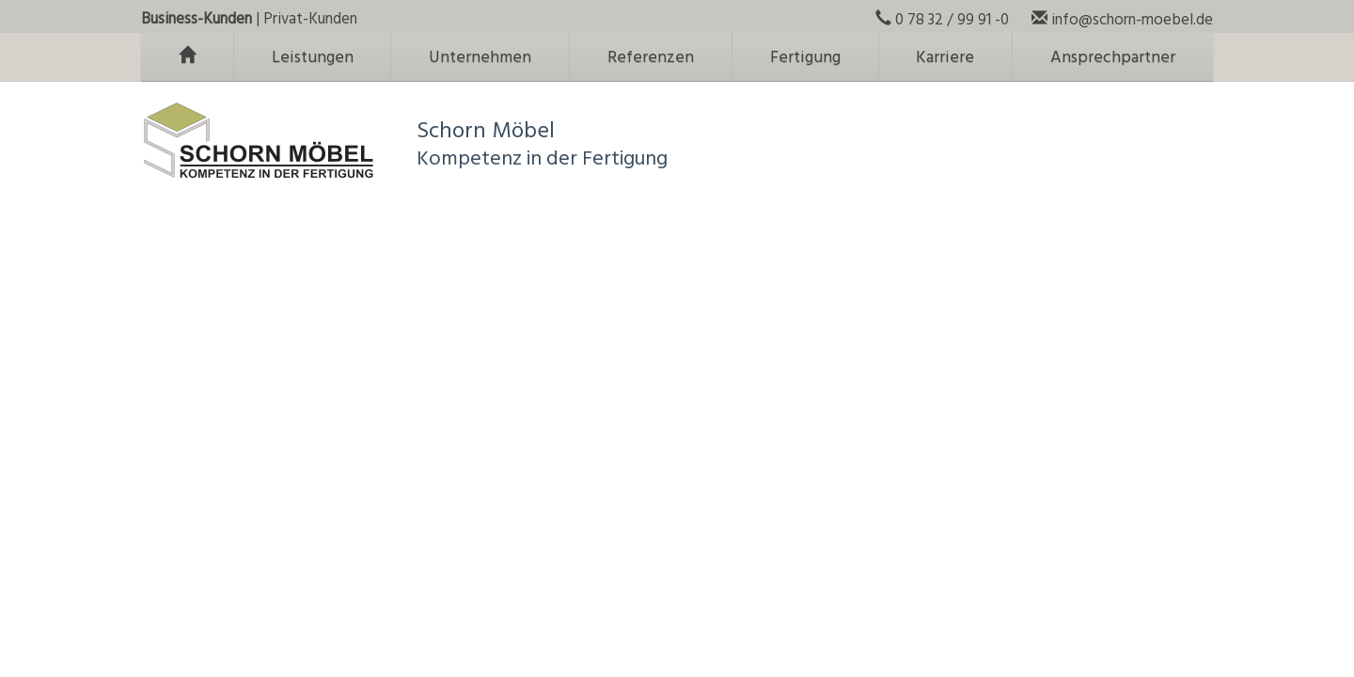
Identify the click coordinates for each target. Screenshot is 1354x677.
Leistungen (313, 57)
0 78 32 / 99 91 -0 (942, 20)
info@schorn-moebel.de (1122, 20)
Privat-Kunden (310, 20)
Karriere (945, 57)
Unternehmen (480, 57)
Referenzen (650, 57)
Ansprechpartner (1112, 57)
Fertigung (805, 57)
